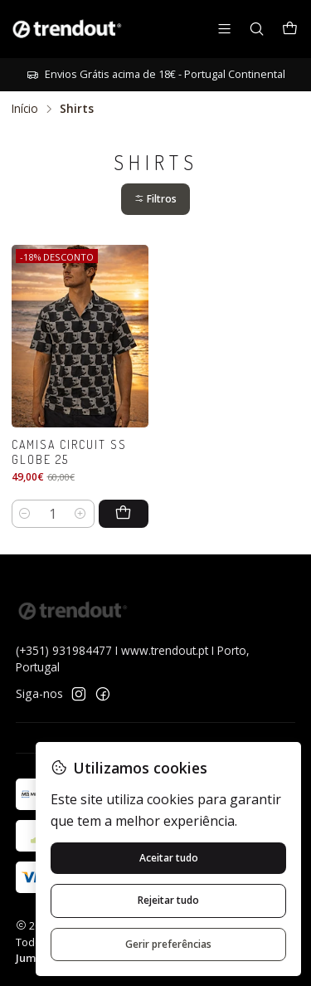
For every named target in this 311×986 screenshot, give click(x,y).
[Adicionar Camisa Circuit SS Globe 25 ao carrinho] (123, 514)
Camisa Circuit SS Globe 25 (69, 451)
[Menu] (224, 28)
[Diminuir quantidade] (25, 513)
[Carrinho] (290, 29)
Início (25, 109)
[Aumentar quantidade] (81, 513)
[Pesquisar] (256, 28)
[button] (155, 199)
